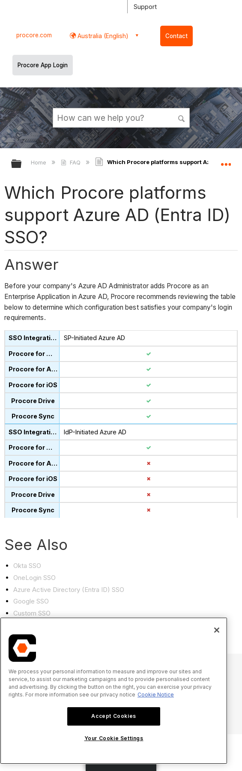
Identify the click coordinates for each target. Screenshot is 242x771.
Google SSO (31, 601)
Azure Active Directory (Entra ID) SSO (68, 590)
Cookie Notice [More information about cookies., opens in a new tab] (155, 694)
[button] (181, 117)
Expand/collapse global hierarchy (21, 164)
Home (39, 162)
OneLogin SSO (34, 578)
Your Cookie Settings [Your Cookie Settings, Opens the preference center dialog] (113, 738)
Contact (176, 36)
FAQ (71, 162)
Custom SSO (32, 613)
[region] (113, 690)
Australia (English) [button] (102, 35)
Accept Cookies (113, 716)
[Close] (216, 630)
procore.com (34, 35)
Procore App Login (43, 65)
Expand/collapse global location (226, 161)
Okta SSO (27, 566)
